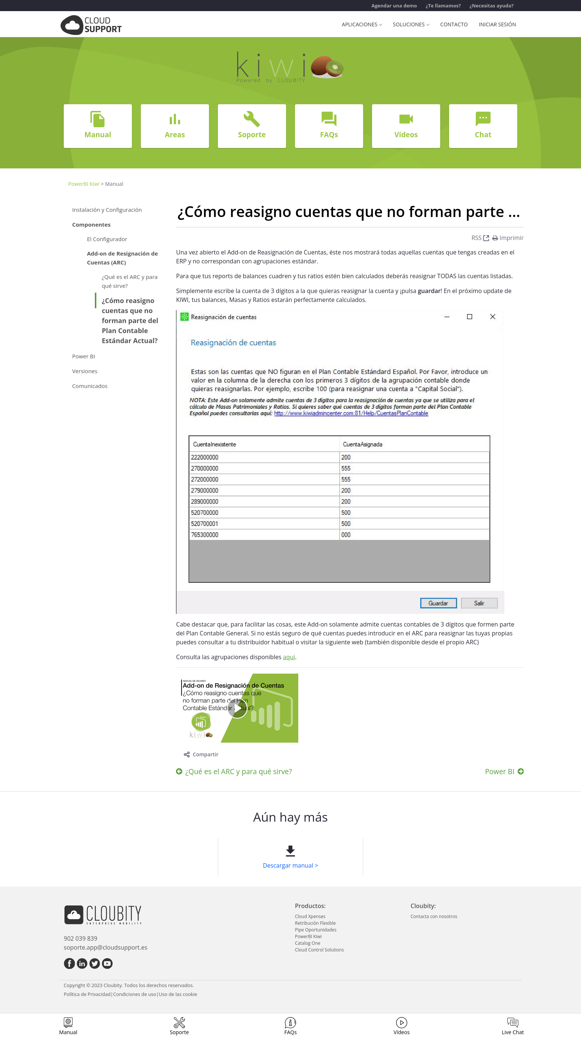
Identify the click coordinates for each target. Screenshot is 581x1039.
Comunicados (89, 385)
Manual (68, 1032)
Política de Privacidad (87, 994)
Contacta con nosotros (434, 916)
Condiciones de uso (134, 994)
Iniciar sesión (497, 24)
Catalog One (307, 943)
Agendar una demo (394, 5)
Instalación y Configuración (107, 209)
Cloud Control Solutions (319, 950)
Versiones (84, 371)
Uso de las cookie (178, 994)
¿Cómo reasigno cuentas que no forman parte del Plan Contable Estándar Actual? (130, 320)
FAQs (290, 1032)
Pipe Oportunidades (315, 930)
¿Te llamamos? (443, 5)
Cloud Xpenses (310, 916)
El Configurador (107, 239)
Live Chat (513, 1032)
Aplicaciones (362, 24)
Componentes (91, 224)
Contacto (454, 24)
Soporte (179, 1032)
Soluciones (411, 24)
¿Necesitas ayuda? (491, 5)
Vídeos (401, 1032)
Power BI (83, 356)
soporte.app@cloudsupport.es (105, 947)
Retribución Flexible (315, 923)
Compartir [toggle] (201, 754)
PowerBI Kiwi (83, 183)
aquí (289, 657)
